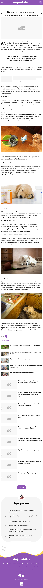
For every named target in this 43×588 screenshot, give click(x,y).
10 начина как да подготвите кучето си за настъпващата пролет (29, 381)
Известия (25, 571)
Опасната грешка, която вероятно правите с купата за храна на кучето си (30, 440)
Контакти (17, 569)
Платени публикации (24, 569)
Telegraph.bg (35, 566)
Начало (3, 7)
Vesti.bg (13, 566)
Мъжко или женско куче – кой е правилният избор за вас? (27, 427)
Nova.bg (18, 566)
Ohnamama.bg (20, 563)
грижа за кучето (5, 340)
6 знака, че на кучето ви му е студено (21, 358)
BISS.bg (29, 566)
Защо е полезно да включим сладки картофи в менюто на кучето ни (26, 366)
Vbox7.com (9, 563)
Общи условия (26, 579)
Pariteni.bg (32, 563)
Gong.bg (14, 563)
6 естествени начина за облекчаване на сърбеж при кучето (29, 404)
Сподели (4, 336)
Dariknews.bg (8, 566)
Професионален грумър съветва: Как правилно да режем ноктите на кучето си (29, 394)
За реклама (11, 569)
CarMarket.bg (24, 566)
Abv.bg (4, 563)
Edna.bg (37, 563)
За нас (6, 569)
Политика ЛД (19, 571)
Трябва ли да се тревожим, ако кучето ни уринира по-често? (25, 352)
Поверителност (33, 569)
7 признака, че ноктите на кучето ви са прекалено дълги (29, 462)
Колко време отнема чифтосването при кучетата (25, 345)
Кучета (9, 7)
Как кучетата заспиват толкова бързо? (22, 372)
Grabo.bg (26, 563)
